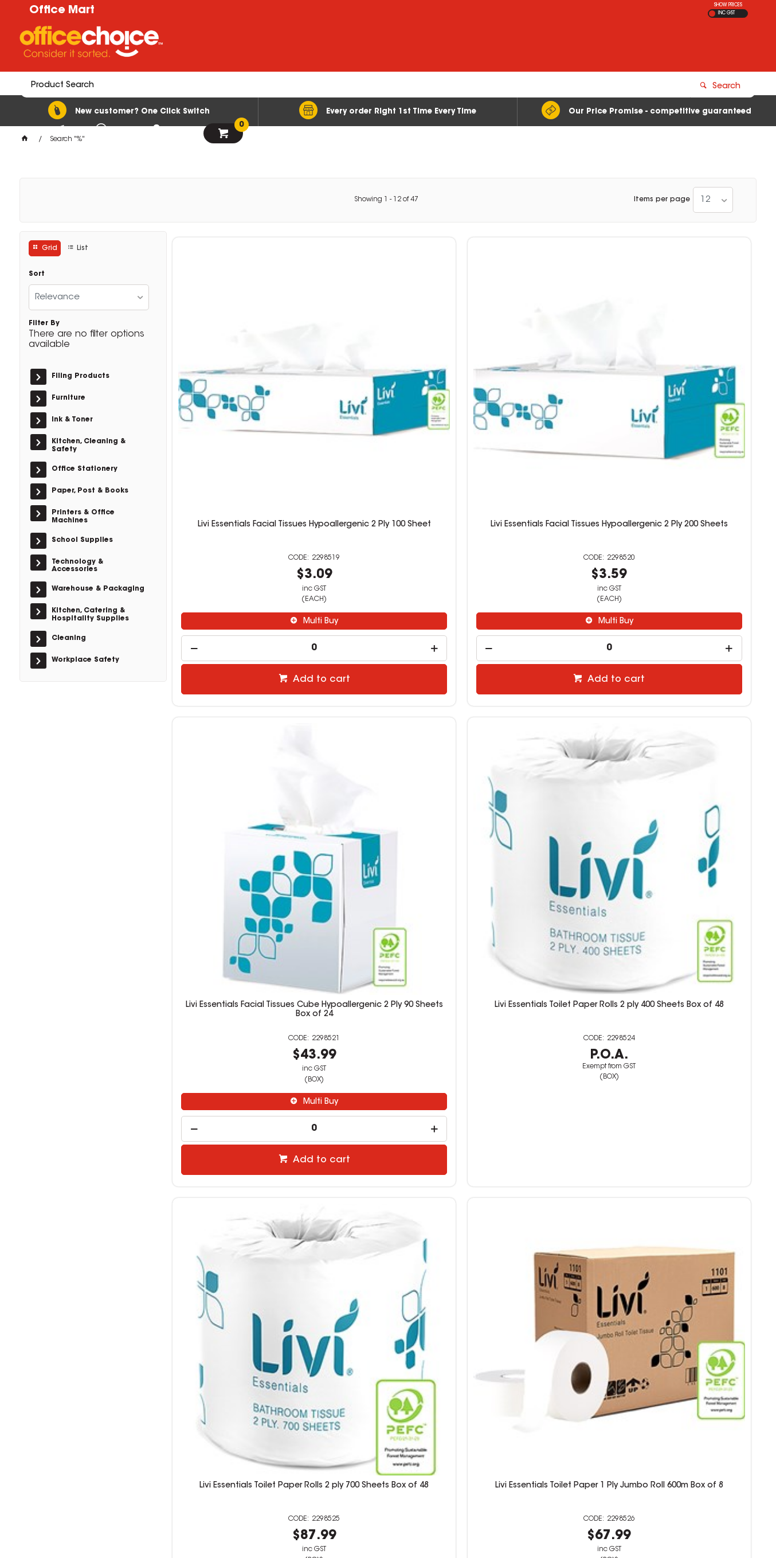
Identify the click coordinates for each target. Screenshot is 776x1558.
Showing (386, 199)
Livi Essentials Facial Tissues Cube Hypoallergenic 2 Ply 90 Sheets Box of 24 (535, 388)
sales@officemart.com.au (585, 1404)
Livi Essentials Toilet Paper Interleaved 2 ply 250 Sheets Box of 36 (682, 729)
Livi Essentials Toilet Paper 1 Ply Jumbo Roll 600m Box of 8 (388, 724)
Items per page (662, 199)
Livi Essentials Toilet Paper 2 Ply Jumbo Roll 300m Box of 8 (535, 724)
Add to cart (246, 533)
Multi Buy (246, 476)
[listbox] (713, 200)
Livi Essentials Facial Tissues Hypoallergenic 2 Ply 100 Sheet (240, 383)
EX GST (712, 13)
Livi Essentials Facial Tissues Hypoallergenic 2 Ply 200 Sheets (388, 388)
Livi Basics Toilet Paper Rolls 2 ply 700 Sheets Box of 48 (388, 1064)
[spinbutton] (240, 502)
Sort (37, 274)
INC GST (726, 13)
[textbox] (321, 44)
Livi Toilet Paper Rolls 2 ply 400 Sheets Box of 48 (240, 1064)
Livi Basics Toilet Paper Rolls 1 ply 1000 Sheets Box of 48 (535, 1064)
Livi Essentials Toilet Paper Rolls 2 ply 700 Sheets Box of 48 (240, 724)
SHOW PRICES (728, 5)
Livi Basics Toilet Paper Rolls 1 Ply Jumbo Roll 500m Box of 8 (683, 1064)
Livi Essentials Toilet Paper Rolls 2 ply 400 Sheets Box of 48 (682, 383)
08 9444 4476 (573, 1393)
